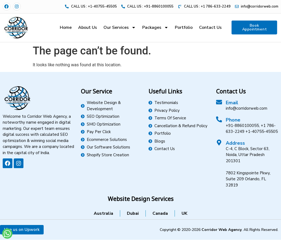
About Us (87, 27)
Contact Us (210, 27)
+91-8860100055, (243, 125)
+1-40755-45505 (261, 131)
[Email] (219, 102)
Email (232, 102)
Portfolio (184, 27)
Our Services (119, 27)
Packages (155, 27)
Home (66, 27)
